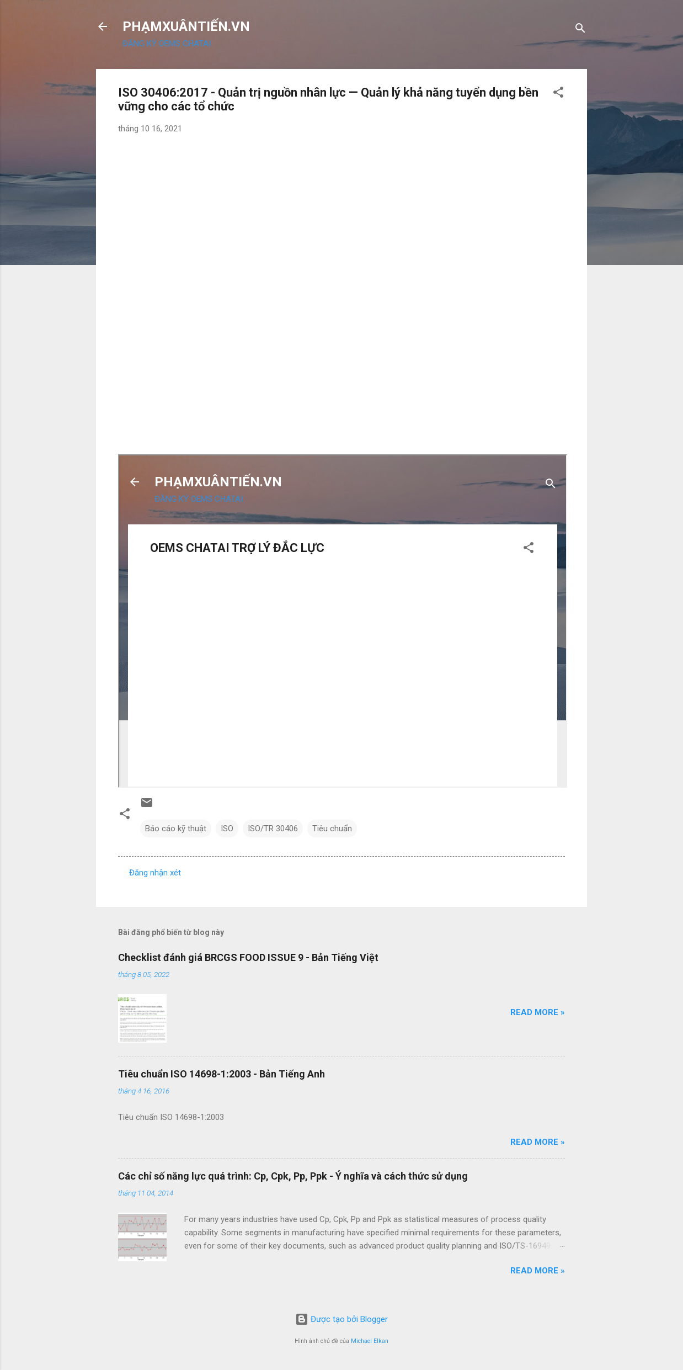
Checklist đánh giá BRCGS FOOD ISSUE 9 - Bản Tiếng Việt (248, 957)
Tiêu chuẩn (332, 828)
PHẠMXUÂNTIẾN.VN (186, 26)
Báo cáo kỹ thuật (175, 828)
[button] (558, 94)
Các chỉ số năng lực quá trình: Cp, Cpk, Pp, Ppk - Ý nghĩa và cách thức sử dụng (293, 1176)
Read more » (537, 1012)
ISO (227, 828)
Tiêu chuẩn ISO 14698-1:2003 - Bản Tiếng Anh (221, 1074)
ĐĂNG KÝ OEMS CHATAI (166, 44)
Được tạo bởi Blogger (341, 1319)
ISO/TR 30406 (273, 828)
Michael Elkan (369, 1341)
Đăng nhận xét (155, 873)
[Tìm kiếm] (580, 30)
